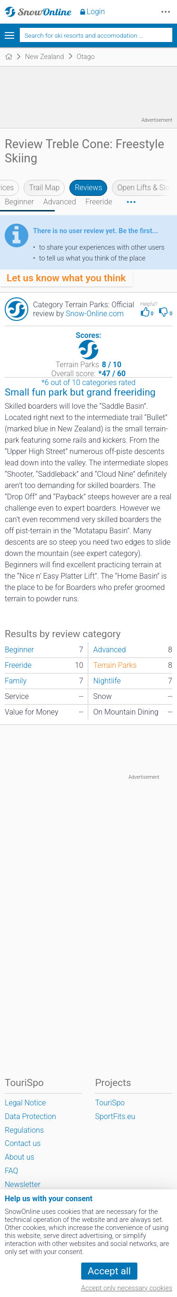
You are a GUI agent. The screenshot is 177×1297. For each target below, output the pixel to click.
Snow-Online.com (95, 313)
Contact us (23, 1143)
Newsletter (23, 1184)
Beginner (19, 201)
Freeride (98, 201)
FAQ (11, 1170)
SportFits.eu (115, 1116)
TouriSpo (110, 1102)
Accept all (109, 1271)
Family (15, 680)
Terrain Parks (115, 665)
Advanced (59, 201)
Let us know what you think (66, 278)
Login (96, 11)
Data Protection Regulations (30, 1123)
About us (19, 1157)
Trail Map (44, 187)
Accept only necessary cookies (126, 1288)
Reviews (88, 187)
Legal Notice (25, 1102)
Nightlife (107, 680)
